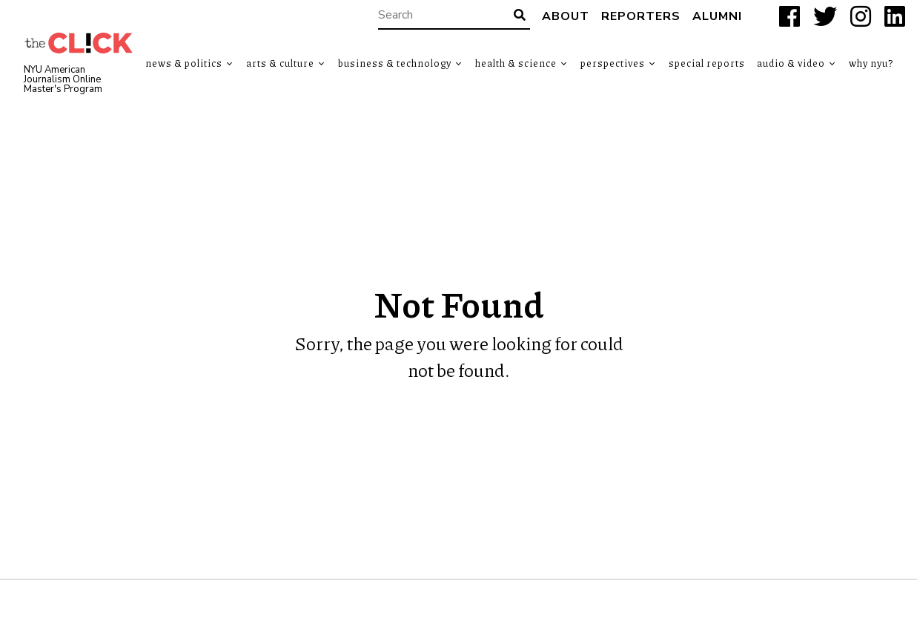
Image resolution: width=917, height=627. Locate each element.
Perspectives (612, 63)
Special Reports (707, 63)
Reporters (641, 16)
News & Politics (183, 63)
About (565, 16)
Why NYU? (871, 63)
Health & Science (516, 63)
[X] (825, 16)
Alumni (717, 16)
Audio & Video (791, 63)
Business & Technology (394, 63)
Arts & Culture (280, 63)
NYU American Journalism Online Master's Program (63, 79)
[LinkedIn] (894, 16)
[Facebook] (789, 16)
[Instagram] (860, 16)
